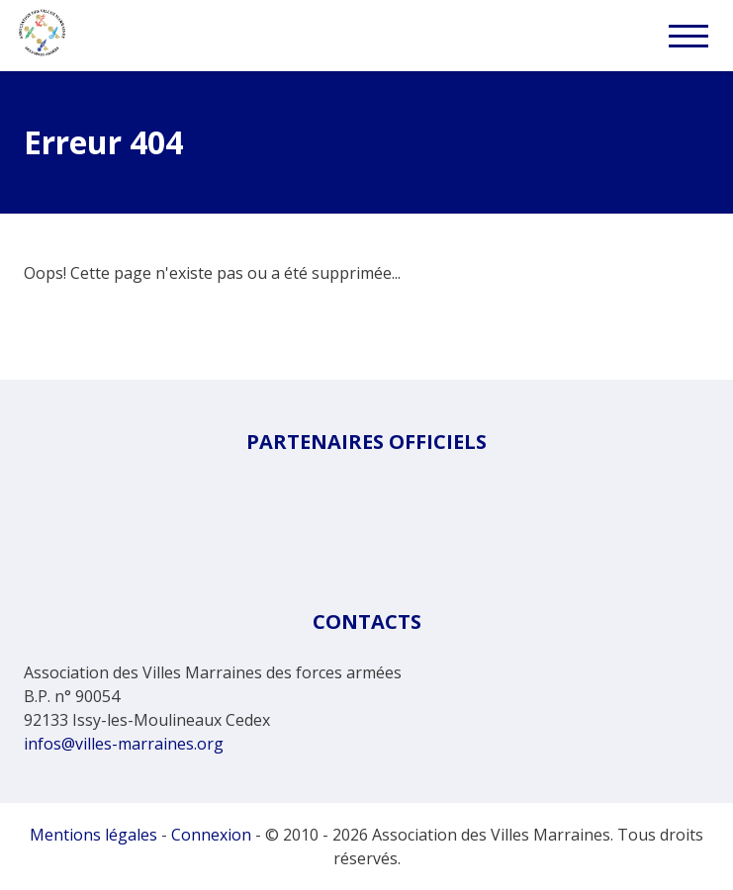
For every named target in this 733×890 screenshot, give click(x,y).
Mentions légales (93, 835)
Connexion (211, 835)
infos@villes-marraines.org (124, 744)
